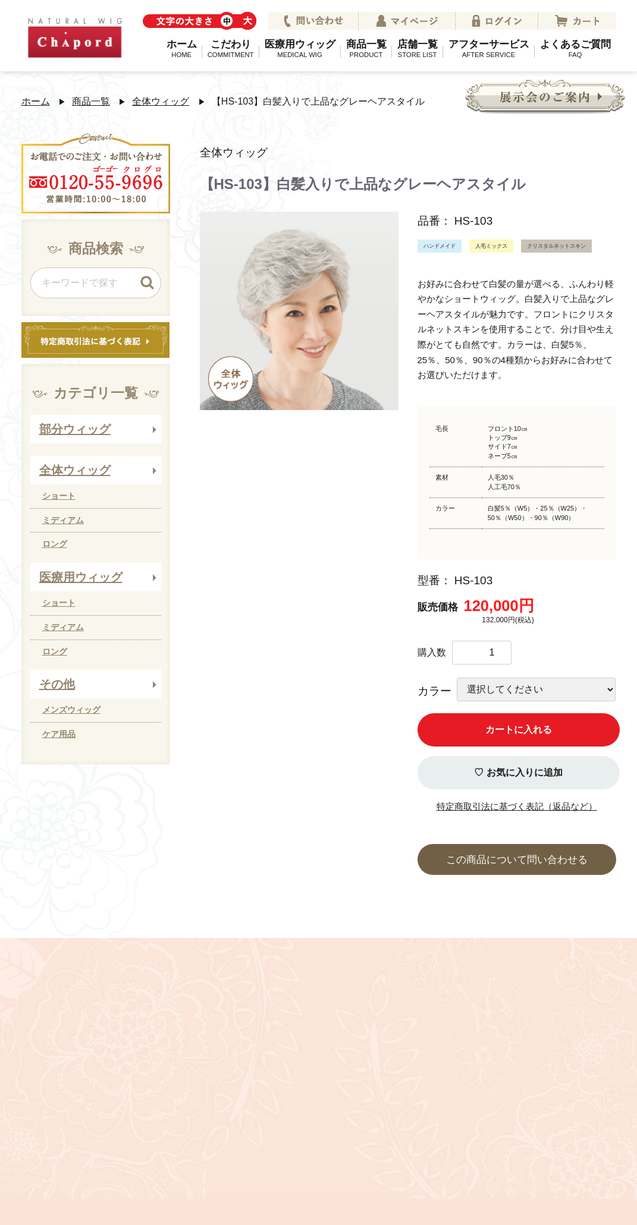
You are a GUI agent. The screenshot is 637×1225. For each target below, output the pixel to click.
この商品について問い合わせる (517, 859)
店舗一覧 (417, 48)
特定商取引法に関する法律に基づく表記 (372, 1133)
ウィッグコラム (530, 1133)
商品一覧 (366, 48)
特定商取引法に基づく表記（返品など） (517, 806)
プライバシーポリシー (197, 1133)
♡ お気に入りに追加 (518, 772)
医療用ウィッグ (300, 48)
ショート (59, 495)
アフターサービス (488, 48)
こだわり (231, 48)
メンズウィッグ (71, 709)
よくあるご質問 (575, 48)
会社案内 (98, 1133)
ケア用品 (59, 734)
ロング (54, 544)
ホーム (182, 48)
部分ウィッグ (75, 429)
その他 (57, 684)
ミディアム (63, 520)
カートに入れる (518, 730)
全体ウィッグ (160, 101)
